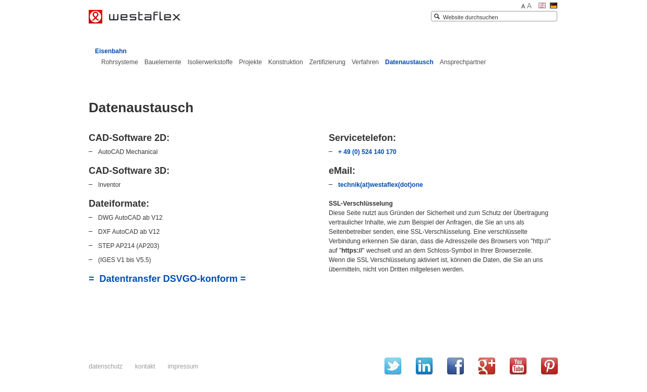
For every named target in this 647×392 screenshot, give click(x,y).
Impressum (182, 366)
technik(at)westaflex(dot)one (380, 184)
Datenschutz (106, 366)
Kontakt (145, 366)
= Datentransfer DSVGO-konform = (167, 279)
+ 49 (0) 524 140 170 (367, 152)
